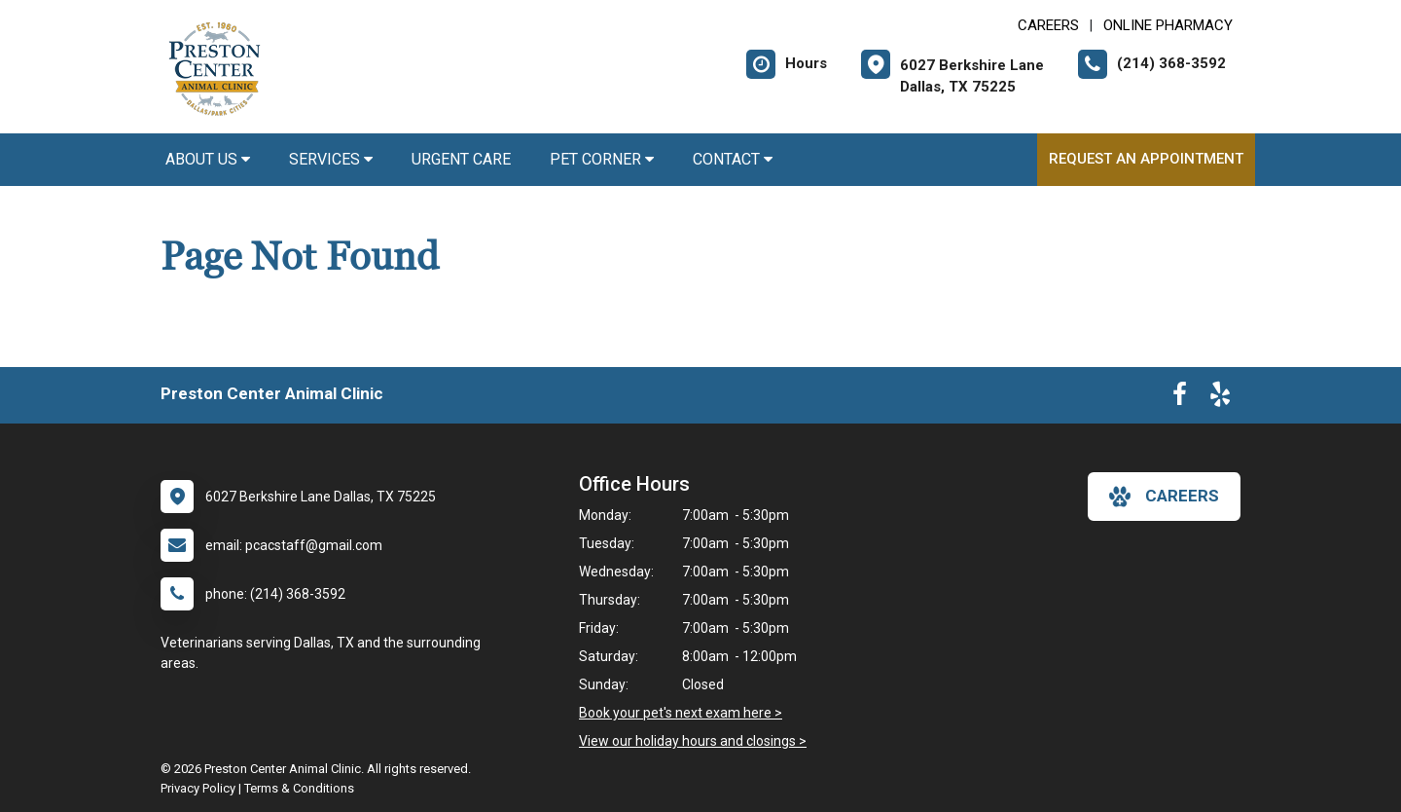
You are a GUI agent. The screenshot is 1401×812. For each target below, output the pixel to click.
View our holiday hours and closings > (693, 741)
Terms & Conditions (299, 788)
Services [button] (331, 159)
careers (1164, 496)
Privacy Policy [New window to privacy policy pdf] (198, 788)
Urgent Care (461, 159)
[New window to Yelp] (1220, 398)
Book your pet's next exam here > (680, 712)
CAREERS (1048, 25)
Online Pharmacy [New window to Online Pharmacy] (1168, 25)
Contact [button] (732, 159)
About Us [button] (207, 159)
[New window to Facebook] (1180, 398)
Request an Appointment (1146, 158)
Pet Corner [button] (602, 159)
